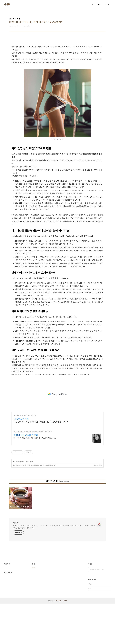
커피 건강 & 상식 (17, 461)
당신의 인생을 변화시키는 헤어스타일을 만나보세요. (35, 438)
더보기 (33, 568)
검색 (109, 570)
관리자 (65, 600)
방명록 (107, 4)
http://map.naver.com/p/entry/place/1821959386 (30, 432)
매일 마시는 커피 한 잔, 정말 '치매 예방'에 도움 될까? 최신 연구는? (33, 465)
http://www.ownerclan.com (23, 415)
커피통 (7, 4)
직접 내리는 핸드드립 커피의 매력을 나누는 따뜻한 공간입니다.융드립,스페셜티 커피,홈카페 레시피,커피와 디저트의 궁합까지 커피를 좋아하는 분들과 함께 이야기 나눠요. (54, 527)
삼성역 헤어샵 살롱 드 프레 (26, 435)
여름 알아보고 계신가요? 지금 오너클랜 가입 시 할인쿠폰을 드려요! (41, 422)
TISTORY (58, 600)
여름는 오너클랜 (21, 419)
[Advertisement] (57, 394)
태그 (99, 4)
